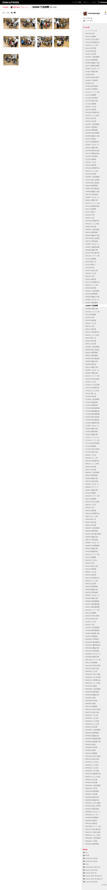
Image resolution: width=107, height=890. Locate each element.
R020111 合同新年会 (92, 680)
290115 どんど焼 (90, 516)
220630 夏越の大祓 (91, 136)
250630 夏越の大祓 (91, 297)
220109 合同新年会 (91, 112)
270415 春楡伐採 (90, 402)
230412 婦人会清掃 (91, 180)
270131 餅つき (89, 393)
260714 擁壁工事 (90, 367)
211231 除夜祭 (89, 104)
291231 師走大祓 (90, 566)
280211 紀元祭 (89, 470)
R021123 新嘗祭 (90, 706)
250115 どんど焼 (90, 285)
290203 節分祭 (89, 522)
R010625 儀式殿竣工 (92, 642)
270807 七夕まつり (91, 426)
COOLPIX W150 (90, 861)
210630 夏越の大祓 (91, 63)
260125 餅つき (89, 338)
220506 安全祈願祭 (91, 133)
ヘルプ (93, 2)
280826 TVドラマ (90, 487)
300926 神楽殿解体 (91, 601)
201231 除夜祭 (89, 36)
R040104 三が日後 (91, 771)
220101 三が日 (89, 107)
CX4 (86, 864)
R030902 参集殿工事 (92, 742)
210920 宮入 (89, 83)
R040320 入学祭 (90, 788)
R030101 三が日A (90, 715)
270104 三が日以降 (91, 385)
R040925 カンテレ (91, 815)
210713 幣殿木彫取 (91, 66)
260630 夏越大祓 (90, 361)
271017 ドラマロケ (91, 437)
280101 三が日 (89, 455)
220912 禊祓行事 (90, 148)
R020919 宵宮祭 (90, 701)
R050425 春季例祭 (91, 844)
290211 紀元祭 (89, 525)
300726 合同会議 (90, 592)
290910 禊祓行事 (90, 548)
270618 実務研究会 (91, 423)
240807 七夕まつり (91, 244)
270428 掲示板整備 (91, 408)
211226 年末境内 (90, 98)
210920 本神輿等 (90, 89)
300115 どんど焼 (90, 581)
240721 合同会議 (90, 241)
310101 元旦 (89, 625)
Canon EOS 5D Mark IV (93, 879)
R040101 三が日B (90, 765)
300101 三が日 (89, 572)
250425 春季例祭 (90, 294)
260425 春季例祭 (90, 352)
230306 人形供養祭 (91, 177)
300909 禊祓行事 (90, 598)
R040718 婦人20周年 (92, 806)
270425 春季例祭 (90, 405)
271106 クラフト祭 (91, 440)
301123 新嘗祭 (89, 613)
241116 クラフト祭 (91, 256)
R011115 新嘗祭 (90, 662)
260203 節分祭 (89, 341)
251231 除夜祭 (89, 320)
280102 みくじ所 (90, 458)
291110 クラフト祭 (91, 554)
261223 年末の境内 (91, 379)
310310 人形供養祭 (91, 627)
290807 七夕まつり (91, 543)
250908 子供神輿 (90, 306)
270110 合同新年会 (91, 388)
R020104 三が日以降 (92, 677)
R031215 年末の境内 (92, 756)
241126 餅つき (89, 262)
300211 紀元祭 (89, 584)
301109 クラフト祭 (91, 610)
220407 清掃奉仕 (90, 127)
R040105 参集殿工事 (92, 774)
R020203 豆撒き (90, 686)
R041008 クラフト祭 (92, 826)
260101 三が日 (89, 323)
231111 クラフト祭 (91, 203)
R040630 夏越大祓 (91, 800)
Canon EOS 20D (90, 870)
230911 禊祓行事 (90, 200)
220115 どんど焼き (91, 115)
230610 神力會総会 (91, 188)
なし (86, 852)
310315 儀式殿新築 (91, 630)
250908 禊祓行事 (90, 309)
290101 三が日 (89, 505)
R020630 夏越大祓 (91, 695)
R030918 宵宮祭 (90, 747)
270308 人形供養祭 (91, 399)
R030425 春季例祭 (91, 733)
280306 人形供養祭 (91, 472)
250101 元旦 (89, 276)
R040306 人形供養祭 (92, 785)
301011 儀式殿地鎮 (91, 604)
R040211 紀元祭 (90, 780)
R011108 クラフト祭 (92, 660)
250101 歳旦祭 (89, 279)
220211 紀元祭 (89, 121)
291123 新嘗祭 (89, 557)
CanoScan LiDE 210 (91, 867)
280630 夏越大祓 (90, 478)
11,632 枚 (87, 18)
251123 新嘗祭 (89, 315)
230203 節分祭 (89, 174)
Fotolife (5, 7)
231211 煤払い (89, 212)
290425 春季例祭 (90, 531)
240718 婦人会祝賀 (91, 238)
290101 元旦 (89, 507)
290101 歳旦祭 (89, 510)
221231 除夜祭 (89, 159)
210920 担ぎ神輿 (90, 86)
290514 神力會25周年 (92, 534)
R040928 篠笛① (90, 820)
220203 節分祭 (89, 118)
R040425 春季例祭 (91, 791)
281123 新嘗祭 (89, 499)
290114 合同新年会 (91, 513)
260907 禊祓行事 (90, 373)
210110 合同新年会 (91, 42)
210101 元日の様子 (91, 39)
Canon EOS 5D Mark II (92, 876)
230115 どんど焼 (90, 171)
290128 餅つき (89, 519)
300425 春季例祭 (90, 586)
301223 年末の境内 (91, 616)
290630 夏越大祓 (90, 537)
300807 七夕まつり (91, 595)
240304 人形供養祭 (91, 229)
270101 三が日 (89, 382)
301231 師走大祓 (90, 619)
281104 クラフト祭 (91, 496)
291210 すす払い (90, 560)
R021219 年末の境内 (92, 709)
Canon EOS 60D (90, 882)
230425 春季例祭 (90, 186)
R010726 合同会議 (91, 651)
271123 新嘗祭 (89, 446)
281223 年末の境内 (91, 502)
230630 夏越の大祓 (91, 191)
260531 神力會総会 (91, 358)
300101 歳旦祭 (89, 575)
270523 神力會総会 (91, 420)
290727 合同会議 (90, 540)
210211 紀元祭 (89, 54)
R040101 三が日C (91, 768)
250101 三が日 (89, 273)
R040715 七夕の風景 (92, 803)
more (103, 885)
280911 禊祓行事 (90, 490)
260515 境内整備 (90, 355)
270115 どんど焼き (91, 391)
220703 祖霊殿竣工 (91, 142)
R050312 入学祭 (90, 841)
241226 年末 (89, 268)
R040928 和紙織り (91, 817)
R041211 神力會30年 (92, 829)
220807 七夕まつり (91, 145)
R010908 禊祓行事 (91, 657)
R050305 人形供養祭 (92, 838)
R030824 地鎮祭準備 (92, 739)
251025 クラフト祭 (91, 312)
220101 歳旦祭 (89, 109)
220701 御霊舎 (89, 139)
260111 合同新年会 (91, 332)
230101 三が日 (89, 162)
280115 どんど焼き (91, 464)
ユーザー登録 (76, 2)
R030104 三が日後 (91, 721)
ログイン (86, 2)
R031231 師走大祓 (91, 759)
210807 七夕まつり (91, 69)
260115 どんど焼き (91, 335)
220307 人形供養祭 (91, 124)
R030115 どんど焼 (91, 724)
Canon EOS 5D (90, 873)
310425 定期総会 (90, 636)
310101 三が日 (89, 622)
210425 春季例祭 (90, 60)
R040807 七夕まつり (92, 812)
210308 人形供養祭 (91, 57)
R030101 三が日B (90, 718)
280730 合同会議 (90, 481)
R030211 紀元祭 (90, 727)
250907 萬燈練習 (90, 303)
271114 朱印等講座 (91, 443)
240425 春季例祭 (90, 232)
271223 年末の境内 (91, 449)
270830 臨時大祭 (90, 429)
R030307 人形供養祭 (92, 730)
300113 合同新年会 (91, 578)
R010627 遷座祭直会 (92, 645)
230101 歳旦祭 (89, 165)
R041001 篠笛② (90, 823)
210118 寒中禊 (89, 48)
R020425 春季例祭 (91, 692)
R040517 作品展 (90, 794)
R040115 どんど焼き (92, 777)
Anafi (86, 855)
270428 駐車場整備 (91, 414)
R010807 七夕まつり (92, 654)
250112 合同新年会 (91, 282)
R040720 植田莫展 (91, 809)
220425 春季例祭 (90, 130)
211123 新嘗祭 (89, 95)
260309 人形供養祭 (91, 347)
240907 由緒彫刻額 (91, 247)
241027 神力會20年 (91, 253)
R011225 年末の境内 (92, 665)
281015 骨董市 (89, 493)
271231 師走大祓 (90, 452)
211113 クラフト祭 (91, 92)
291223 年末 (89, 563)
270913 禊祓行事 (90, 434)
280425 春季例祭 (90, 475)
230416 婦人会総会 (91, 183)
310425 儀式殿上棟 (91, 633)
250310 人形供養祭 (91, 291)
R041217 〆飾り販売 (92, 832)
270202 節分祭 (89, 396)
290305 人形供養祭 (91, 528)
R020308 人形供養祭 (92, 689)
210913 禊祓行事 (90, 72)
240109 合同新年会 (91, 221)
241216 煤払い (89, 264)
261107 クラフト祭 (91, 376)
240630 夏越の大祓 (91, 235)
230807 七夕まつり (91, 197)
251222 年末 (89, 317)
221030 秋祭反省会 (91, 150)
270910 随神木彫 (90, 431)
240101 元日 (89, 218)
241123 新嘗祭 (89, 259)
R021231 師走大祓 (91, 712)
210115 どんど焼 (90, 45)
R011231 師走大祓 (91, 668)
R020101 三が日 (90, 671)
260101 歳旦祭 (89, 329)
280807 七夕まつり (91, 484)
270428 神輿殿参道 (91, 411)
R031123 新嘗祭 (90, 753)
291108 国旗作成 (90, 551)
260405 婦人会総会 (91, 350)
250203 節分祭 (89, 288)
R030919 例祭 (89, 750)
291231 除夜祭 (89, 569)
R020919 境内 (89, 698)
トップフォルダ (90, 31)
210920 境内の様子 (91, 77)
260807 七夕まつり (91, 370)
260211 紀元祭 (89, 344)
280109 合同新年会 (91, 461)
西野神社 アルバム (19, 7)
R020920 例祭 (89, 703)
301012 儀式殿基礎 (91, 607)
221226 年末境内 (90, 156)
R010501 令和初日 (91, 639)
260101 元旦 (89, 326)
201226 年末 (89, 33)
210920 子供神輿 (91, 80)
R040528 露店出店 (91, 797)
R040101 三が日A (90, 762)
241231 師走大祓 (90, 270)
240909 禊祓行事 (90, 250)
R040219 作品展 (90, 782)
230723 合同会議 (90, 194)
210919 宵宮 (89, 74)
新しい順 (6, 13)
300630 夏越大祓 (90, 589)
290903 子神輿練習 (91, 546)
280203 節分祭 (89, 467)
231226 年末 (89, 215)
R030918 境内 (89, 744)
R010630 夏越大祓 (91, 648)
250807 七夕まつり (91, 300)
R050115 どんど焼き (92, 835)
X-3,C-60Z (88, 21)
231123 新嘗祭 (89, 209)
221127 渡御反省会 (91, 153)
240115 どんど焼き (91, 224)
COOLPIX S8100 (90, 858)
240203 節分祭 (89, 227)
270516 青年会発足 (91, 417)
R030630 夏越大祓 (91, 736)
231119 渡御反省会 (91, 206)
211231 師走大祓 (90, 101)
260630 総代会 (89, 364)
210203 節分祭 (89, 51)
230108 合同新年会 (91, 168)
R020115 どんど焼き (92, 683)
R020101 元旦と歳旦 (92, 674)
